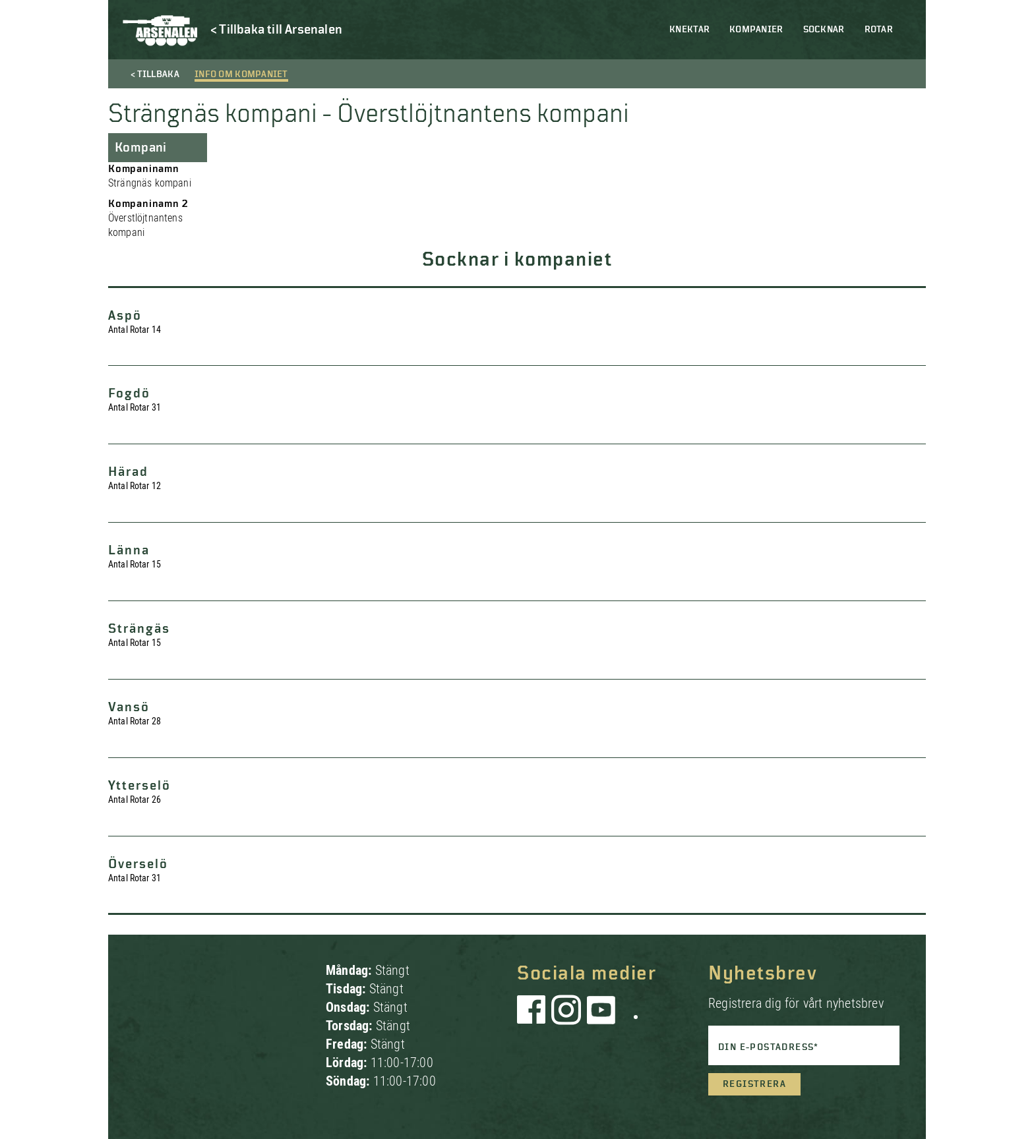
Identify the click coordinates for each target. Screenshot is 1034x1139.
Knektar (689, 29)
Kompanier (756, 29)
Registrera (754, 1084)
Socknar (824, 29)
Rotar (879, 29)
